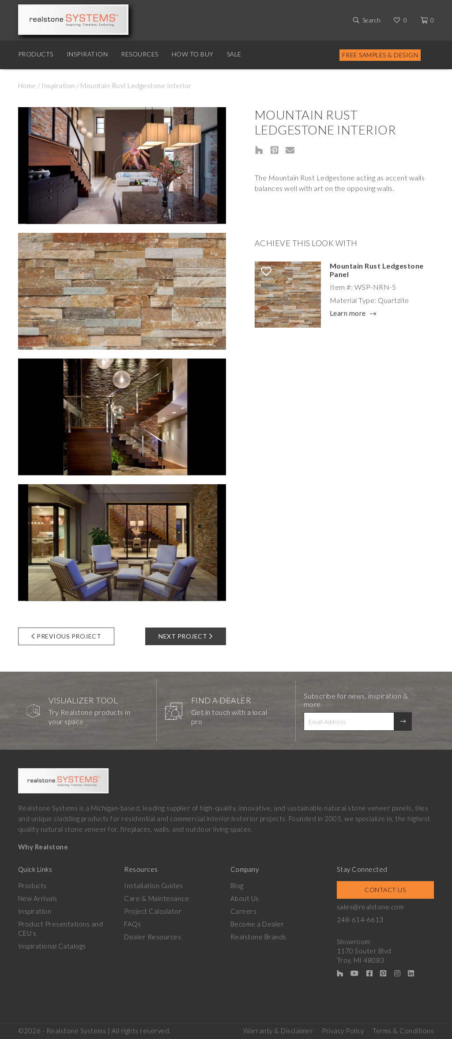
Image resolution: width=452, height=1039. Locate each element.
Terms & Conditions (403, 1031)
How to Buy (193, 54)
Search (371, 20)
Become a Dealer (257, 924)
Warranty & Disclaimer (278, 1031)
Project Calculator (152, 911)
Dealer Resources (152, 937)
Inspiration (87, 54)
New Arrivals (37, 898)
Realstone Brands (258, 937)
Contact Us (385, 889)
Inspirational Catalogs (52, 946)
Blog (237, 886)
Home (27, 86)
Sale (234, 54)
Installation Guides (153, 886)
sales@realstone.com (370, 907)
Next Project (185, 636)
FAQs (132, 924)
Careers (243, 911)
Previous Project (66, 636)
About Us (244, 898)
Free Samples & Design (380, 55)
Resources (139, 54)
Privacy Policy (343, 1031)
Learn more (348, 313)
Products (35, 54)
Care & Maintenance (156, 898)
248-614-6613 (360, 919)
